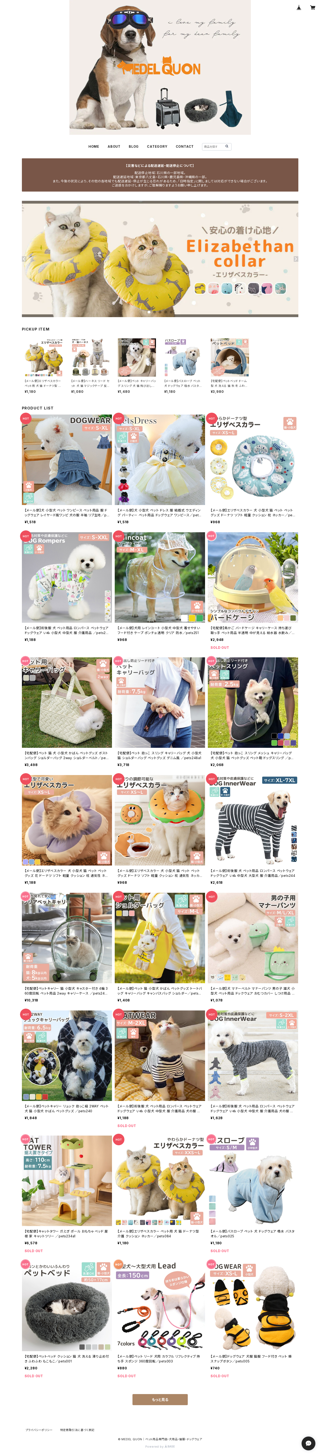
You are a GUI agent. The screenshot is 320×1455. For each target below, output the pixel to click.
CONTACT (185, 146)
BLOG (134, 146)
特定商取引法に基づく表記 (77, 1430)
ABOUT (114, 146)
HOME (93, 146)
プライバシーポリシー (39, 1430)
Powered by (160, 1446)
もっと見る (160, 1399)
